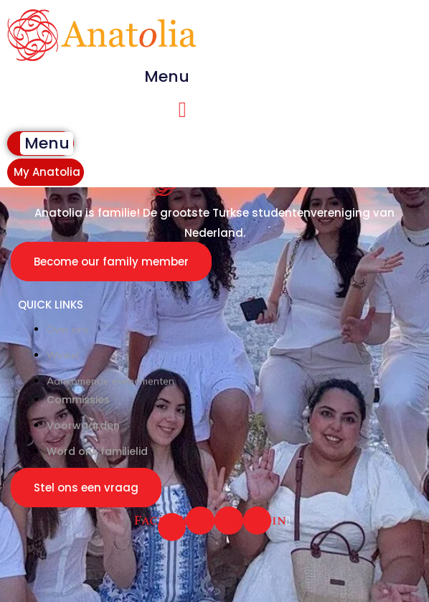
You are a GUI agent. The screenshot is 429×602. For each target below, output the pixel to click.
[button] (167, 76)
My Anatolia (47, 171)
